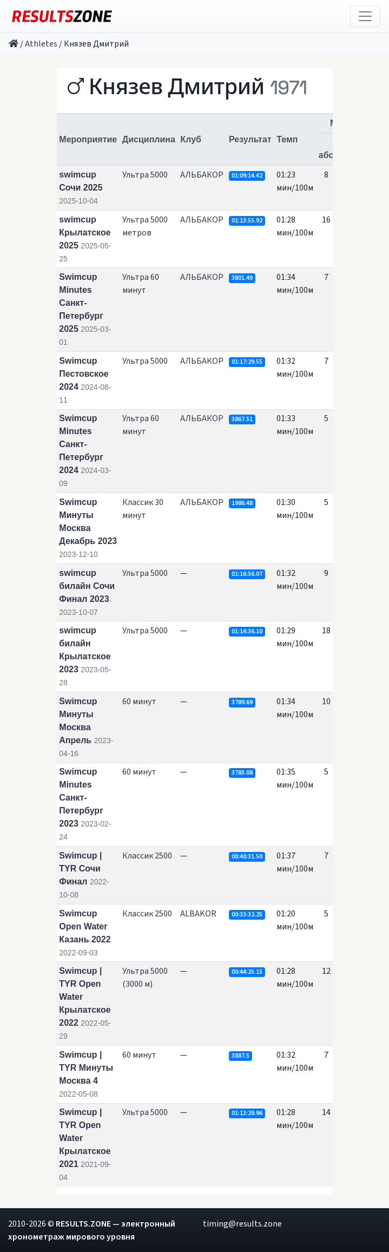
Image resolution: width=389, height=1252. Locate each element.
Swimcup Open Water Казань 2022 (84, 926)
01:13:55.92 (247, 220)
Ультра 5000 (145, 175)
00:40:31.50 (247, 856)
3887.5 (240, 1055)
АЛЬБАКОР (201, 175)
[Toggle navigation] (365, 16)
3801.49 (242, 278)
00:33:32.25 (247, 914)
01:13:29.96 (247, 1113)
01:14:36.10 (247, 631)
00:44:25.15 (247, 971)
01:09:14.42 (247, 175)
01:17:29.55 (247, 361)
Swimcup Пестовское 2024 (83, 373)
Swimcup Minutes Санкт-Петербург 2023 (81, 797)
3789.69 (242, 702)
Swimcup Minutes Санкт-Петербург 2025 (81, 302)
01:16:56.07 (247, 574)
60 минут (139, 701)
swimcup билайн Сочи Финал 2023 (87, 586)
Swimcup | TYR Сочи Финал (80, 868)
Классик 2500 (147, 856)
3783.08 (242, 772)
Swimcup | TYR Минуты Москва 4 (86, 1067)
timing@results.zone (242, 1224)
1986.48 (242, 503)
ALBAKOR (198, 914)
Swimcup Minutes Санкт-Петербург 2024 (81, 444)
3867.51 (242, 419)
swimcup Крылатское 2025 (84, 232)
